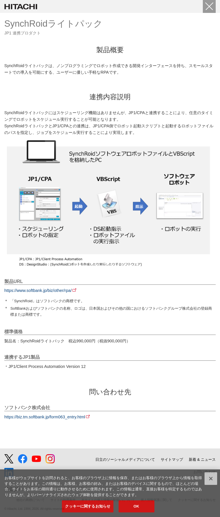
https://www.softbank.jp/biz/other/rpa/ (38, 290)
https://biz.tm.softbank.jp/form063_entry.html (44, 417)
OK (136, 506)
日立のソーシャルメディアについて (125, 459)
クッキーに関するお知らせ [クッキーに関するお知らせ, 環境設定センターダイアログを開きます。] (87, 506)
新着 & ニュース (202, 459)
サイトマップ (172, 459)
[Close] (209, 6)
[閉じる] (211, 478)
